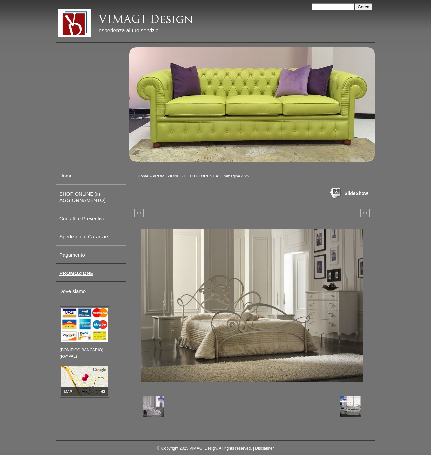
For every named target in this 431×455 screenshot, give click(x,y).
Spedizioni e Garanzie (83, 236)
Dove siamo (72, 291)
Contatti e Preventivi (81, 218)
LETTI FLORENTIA (201, 176)
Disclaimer (264, 448)
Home (143, 176)
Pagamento (72, 255)
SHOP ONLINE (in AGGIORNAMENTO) (82, 197)
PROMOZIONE (166, 176)
